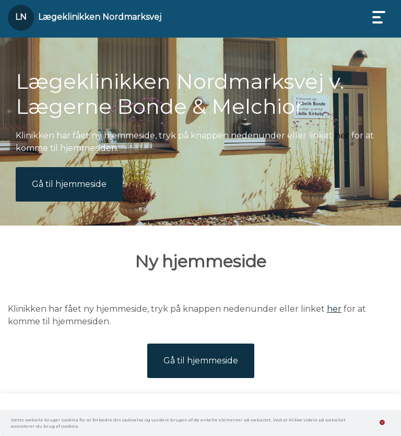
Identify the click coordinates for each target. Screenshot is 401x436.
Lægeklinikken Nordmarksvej (99, 17)
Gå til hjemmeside (69, 184)
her (342, 135)
